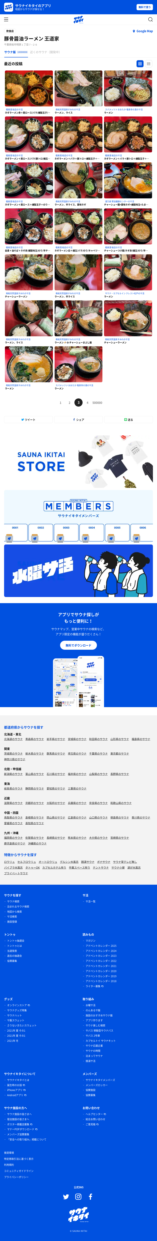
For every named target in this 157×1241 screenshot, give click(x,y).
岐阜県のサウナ (13, 788)
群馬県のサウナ (56, 753)
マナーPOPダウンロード (20, 1129)
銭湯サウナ (87, 862)
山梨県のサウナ (98, 774)
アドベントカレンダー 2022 (101, 961)
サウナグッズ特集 (17, 1010)
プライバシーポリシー (16, 1177)
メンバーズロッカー (97, 1085)
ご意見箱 (90, 1124)
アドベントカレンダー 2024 (101, 951)
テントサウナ (101, 867)
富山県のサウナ (34, 774)
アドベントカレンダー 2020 (101, 971)
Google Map (145, 31)
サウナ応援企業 (94, 1046)
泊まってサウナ (94, 1056)
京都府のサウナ (34, 803)
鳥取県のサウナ (13, 817)
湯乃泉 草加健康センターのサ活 (119, 201)
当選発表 (12, 951)
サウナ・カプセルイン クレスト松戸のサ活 (124, 293)
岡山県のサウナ (56, 817)
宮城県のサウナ (77, 739)
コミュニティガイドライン (19, 1171)
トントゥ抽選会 (15, 940)
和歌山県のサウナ (121, 803)
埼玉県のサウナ (77, 753)
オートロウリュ (48, 862)
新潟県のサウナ (13, 774)
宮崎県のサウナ (119, 838)
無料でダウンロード (78, 645)
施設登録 (12, 921)
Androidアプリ (15, 1095)
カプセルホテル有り (54, 867)
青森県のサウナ (34, 739)
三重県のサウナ (77, 788)
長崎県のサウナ (56, 838)
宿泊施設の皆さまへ (18, 1119)
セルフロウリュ (26, 862)
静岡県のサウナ (34, 788)
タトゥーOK (32, 867)
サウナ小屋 (118, 867)
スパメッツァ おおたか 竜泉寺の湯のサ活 (124, 109)
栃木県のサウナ (34, 753)
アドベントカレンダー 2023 (101, 956)
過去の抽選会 (14, 956)
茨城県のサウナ (13, 753)
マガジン (90, 940)
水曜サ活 (90, 1005)
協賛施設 (90, 1090)
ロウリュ (9, 862)
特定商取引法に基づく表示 (19, 1159)
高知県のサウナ (34, 823)
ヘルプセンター (94, 1114)
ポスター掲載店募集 (18, 1124)
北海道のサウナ (13, 739)
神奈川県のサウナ (14, 759)
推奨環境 (9, 1153)
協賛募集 (12, 961)
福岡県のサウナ (13, 838)
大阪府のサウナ (56, 803)
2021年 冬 (12, 1041)
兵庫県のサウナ (77, 803)
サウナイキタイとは (18, 1080)
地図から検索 (14, 911)
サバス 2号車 (93, 1036)
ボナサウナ (103, 862)
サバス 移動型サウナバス (99, 1030)
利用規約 (9, 1165)
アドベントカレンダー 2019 (101, 976)
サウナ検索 (13, 901)
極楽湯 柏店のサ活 (14, 109)
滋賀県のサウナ (13, 803)
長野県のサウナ (119, 774)
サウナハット (14, 1015)
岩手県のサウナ (56, 739)
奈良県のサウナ (98, 803)
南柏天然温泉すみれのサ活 (68, 109)
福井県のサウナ (77, 774)
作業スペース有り (79, 867)
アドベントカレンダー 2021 (101, 966)
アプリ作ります (94, 1020)
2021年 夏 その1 (16, 1030)
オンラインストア (17, 1005)
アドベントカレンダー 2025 (101, 946)
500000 (96, 402)
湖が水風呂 (134, 867)
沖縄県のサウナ (37, 843)
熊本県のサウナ (77, 838)
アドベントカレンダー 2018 (101, 981)
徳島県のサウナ (119, 817)
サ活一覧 (90, 901)
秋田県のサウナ (98, 739)
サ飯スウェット (15, 1020)
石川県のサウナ (56, 774)
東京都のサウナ (119, 753)
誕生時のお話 (14, 1085)
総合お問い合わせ (95, 1119)
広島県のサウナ (77, 817)
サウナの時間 (93, 1051)
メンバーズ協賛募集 (18, 1134)
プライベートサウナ (16, 873)
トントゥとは (14, 946)
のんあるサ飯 (93, 1010)
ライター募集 (93, 986)
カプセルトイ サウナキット (101, 1041)
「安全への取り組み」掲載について (26, 1139)
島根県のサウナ (34, 817)
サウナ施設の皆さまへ (19, 1114)
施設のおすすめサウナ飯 (99, 1015)
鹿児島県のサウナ (14, 843)
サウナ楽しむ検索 (95, 1025)
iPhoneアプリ (14, 1090)
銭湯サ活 (90, 1061)
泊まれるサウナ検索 (18, 906)
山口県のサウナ (98, 817)
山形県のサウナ (119, 739)
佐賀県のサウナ (34, 838)
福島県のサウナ (141, 739)
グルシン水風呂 (69, 862)
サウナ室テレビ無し (125, 862)
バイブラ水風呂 (13, 867)
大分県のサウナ (98, 838)
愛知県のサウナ (56, 788)
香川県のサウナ (141, 817)
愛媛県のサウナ (13, 823)
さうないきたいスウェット (22, 1025)
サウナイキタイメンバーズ (100, 1080)
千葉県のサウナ (98, 753)
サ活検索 (12, 916)
